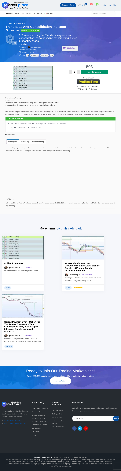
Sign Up (112, 5)
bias (27, 55)
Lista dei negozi (57, 410)
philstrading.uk (36, 47)
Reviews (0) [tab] (24, 142)
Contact (35, 435)
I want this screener (94, 72)
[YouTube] (85, 428)
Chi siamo (35, 432)
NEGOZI (30, 14)
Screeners (32, 50)
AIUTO (39, 14)
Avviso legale (36, 428)
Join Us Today (60, 381)
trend (51, 55)
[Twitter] (80, 428)
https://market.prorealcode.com (15, 423)
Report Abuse (10, 134)
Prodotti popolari (58, 427)
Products (19, 24)
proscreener (44, 55)
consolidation (35, 55)
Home (10, 24)
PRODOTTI (19, 14)
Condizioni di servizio (39, 425)
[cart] (80, 5)
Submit (116, 418)
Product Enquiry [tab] (38, 142)
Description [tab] (12, 142)
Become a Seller (68, 5)
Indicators (87, 275)
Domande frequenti (39, 412)
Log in (103, 5)
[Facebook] (74, 428)
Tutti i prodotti (57, 414)
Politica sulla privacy (39, 415)
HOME (9, 14)
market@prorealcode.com (13, 420)
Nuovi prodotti (57, 417)
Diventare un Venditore (40, 408)
